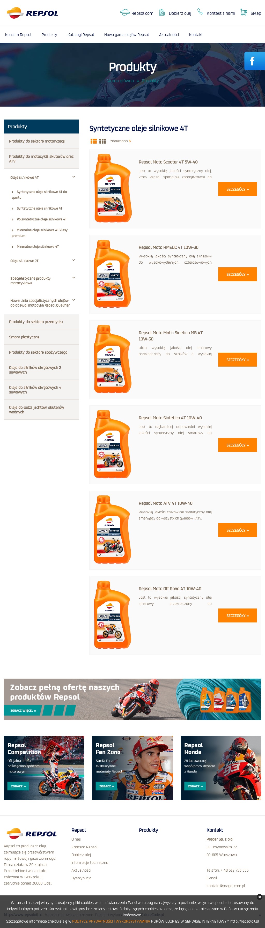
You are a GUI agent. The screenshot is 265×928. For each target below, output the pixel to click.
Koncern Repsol (18, 34)
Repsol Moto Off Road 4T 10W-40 (170, 588)
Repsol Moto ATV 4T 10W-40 (166, 503)
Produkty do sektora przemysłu (36, 321)
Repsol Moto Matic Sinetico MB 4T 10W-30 (171, 335)
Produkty (49, 34)
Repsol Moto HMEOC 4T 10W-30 (168, 247)
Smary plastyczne (24, 337)
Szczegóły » (237, 189)
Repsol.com (142, 13)
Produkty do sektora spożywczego (38, 352)
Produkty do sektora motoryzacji (36, 141)
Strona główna (120, 81)
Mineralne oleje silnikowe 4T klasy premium (40, 233)
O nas (76, 839)
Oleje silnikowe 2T (42, 261)
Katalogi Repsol (81, 34)
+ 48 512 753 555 (235, 870)
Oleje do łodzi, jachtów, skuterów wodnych (36, 409)
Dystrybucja (81, 878)
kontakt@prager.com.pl (226, 885)
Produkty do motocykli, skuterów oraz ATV (41, 158)
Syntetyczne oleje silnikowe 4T (37, 208)
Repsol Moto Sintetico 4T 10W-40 (170, 417)
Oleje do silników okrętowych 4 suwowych (35, 389)
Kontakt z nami (221, 13)
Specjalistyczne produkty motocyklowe (42, 281)
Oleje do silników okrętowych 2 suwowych (35, 369)
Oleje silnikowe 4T (42, 177)
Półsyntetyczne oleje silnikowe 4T (39, 219)
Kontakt (196, 34)
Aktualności (169, 34)
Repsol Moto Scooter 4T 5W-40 (168, 161)
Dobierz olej (180, 13)
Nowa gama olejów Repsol (126, 34)
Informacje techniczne (89, 862)
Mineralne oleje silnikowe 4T (35, 246)
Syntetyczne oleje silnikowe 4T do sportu (39, 194)
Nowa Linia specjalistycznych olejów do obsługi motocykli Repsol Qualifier (42, 303)
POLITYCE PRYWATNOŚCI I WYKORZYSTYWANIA (111, 921)
